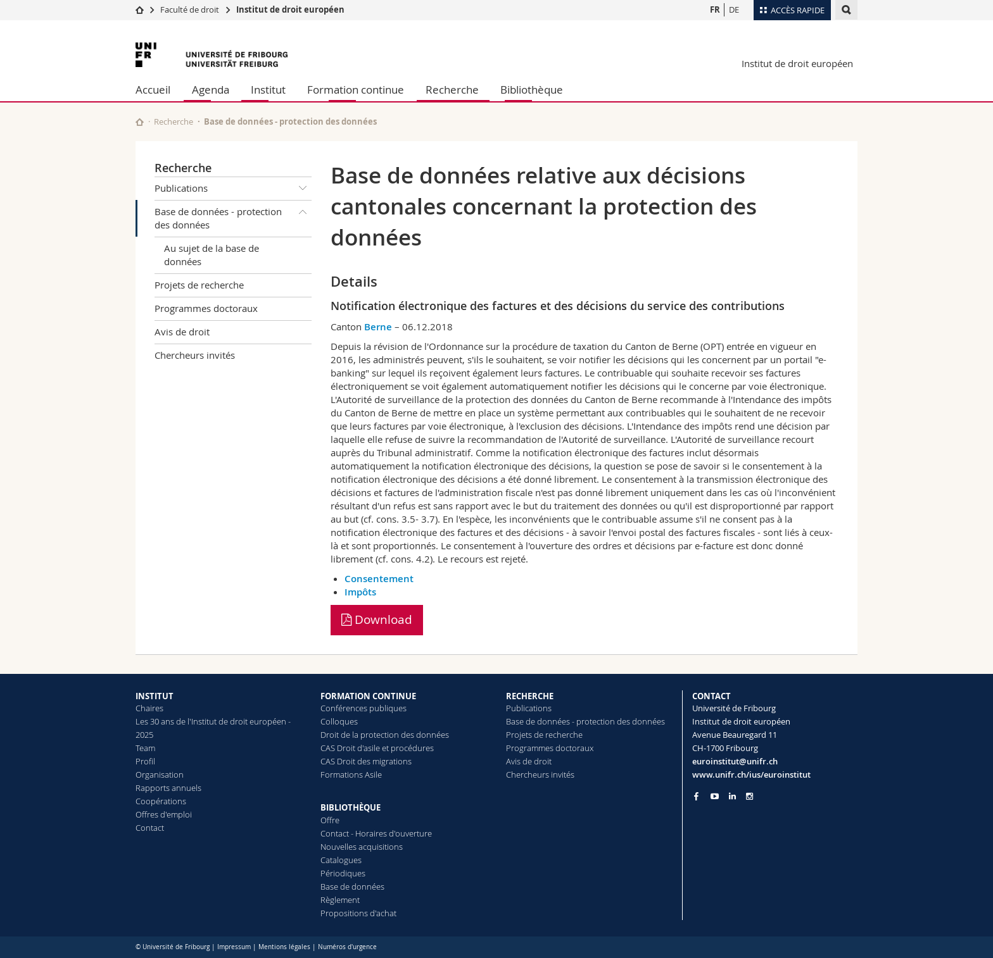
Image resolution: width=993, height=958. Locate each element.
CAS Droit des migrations (366, 761)
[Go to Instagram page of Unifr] (749, 796)
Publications (233, 188)
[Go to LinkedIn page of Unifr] (732, 796)
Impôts (360, 592)
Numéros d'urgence (347, 947)
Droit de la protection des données (384, 734)
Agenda (210, 89)
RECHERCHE (529, 696)
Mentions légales (284, 947)
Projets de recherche (199, 284)
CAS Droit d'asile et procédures (377, 748)
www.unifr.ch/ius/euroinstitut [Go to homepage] (751, 774)
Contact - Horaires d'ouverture (376, 833)
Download (376, 619)
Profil (145, 761)
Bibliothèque (531, 89)
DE (734, 9)
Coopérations (161, 801)
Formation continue (355, 89)
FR (715, 9)
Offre (329, 820)
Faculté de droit (190, 9)
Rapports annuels (168, 787)
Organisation (160, 774)
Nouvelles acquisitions (361, 846)
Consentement (379, 578)
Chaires (149, 708)
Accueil (153, 89)
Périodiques (342, 873)
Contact (150, 827)
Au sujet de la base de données (211, 255)
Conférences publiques (363, 708)
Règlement (340, 899)
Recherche (452, 89)
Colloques (339, 721)
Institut (268, 89)
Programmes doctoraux (206, 308)
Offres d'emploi (164, 814)
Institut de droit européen (290, 9)
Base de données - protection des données (233, 216)
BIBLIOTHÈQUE (350, 807)
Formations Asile (351, 774)
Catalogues (341, 860)
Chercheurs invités (195, 355)
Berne (378, 326)
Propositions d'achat (358, 913)
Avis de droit (182, 331)
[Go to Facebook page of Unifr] (696, 796)
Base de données (352, 886)
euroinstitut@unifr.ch (735, 761)
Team (145, 748)
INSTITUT (155, 696)
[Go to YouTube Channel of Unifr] (715, 796)
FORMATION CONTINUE (368, 696)
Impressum (234, 947)
